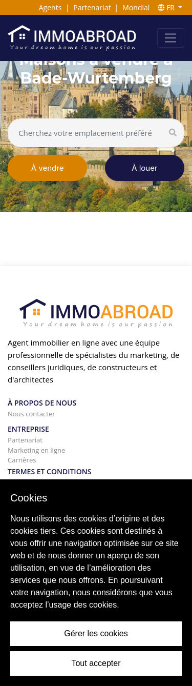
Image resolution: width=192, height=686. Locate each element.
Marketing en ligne (36, 450)
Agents (50, 7)
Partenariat (92, 7)
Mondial (136, 7)
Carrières (22, 460)
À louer (144, 168)
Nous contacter (31, 413)
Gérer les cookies (96, 633)
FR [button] (167, 7)
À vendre (47, 168)
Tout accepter (95, 663)
